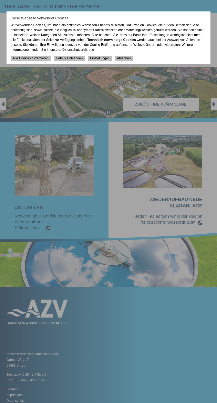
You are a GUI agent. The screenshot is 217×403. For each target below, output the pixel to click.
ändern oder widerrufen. (163, 44)
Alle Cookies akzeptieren (31, 58)
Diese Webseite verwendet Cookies (40, 18)
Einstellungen (100, 58)
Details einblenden (69, 58)
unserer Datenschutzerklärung (72, 49)
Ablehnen (124, 58)
